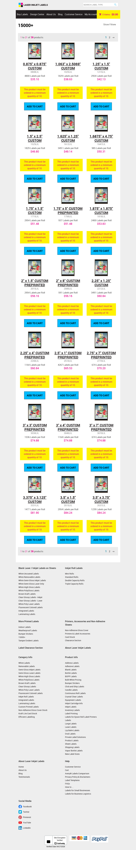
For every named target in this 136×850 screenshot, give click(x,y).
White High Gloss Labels (29, 587)
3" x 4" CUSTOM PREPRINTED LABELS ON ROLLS (68, 429)
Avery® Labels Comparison (77, 773)
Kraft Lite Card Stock (27, 713)
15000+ (21, 637)
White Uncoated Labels (28, 573)
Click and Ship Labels (74, 686)
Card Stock (70, 637)
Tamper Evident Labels (28, 640)
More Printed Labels (28, 621)
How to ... (69, 787)
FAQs (67, 783)
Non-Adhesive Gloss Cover (76, 630)
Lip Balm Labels (72, 730)
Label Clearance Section (30, 647)
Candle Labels (71, 690)
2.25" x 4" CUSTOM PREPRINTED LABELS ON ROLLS (34, 357)
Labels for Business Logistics (78, 793)
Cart (67, 770)
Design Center (37, 14)
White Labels (24, 663)
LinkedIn (27, 828)
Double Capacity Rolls (75, 580)
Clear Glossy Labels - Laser (30, 600)
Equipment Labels (73, 700)
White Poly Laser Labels (29, 604)
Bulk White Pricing (73, 679)
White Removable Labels (29, 577)
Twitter (26, 812)
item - (108, 14)
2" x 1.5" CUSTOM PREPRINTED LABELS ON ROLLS (34, 285)
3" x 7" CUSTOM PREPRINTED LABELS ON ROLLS (101, 429)
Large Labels (70, 723)
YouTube (27, 822)
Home (21, 766)
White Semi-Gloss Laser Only (31, 583)
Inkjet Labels (70, 706)
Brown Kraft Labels (27, 594)
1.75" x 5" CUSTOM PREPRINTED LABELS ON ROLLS (68, 212)
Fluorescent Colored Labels (30, 607)
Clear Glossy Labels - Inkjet (30, 597)
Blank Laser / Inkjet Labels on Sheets (37, 568)
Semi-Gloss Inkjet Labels (29, 669)
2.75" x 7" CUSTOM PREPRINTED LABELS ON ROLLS (101, 357)
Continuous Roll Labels (75, 693)
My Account (91, 14)
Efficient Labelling (26, 717)
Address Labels (72, 663)
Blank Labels (70, 669)
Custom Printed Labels (28, 706)
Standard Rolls (71, 577)
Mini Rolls (69, 573)
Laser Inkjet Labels (33, 5)
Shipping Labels (72, 747)
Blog (60, 14)
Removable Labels (26, 666)
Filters (112, 24)
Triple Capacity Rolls (74, 583)
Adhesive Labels (72, 666)
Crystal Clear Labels (74, 696)
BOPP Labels (71, 676)
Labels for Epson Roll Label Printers (81, 717)
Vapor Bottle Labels (74, 750)
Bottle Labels (71, 673)
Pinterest (27, 817)
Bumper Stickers (25, 633)
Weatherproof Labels (27, 630)
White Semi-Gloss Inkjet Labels (32, 580)
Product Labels (71, 740)
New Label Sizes (72, 754)
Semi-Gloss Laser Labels (29, 673)
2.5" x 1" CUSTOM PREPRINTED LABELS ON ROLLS (68, 357)
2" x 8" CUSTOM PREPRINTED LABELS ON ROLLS (68, 285)
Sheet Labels (70, 743)
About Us (51, 14)
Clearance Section (73, 640)
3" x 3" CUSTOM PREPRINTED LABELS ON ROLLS (34, 429)
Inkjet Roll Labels (74, 568)
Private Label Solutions (75, 737)
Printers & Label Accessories (77, 633)
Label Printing (71, 713)
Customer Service (73, 14)
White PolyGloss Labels (28, 590)
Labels (68, 720)
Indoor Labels (24, 627)
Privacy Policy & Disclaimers (77, 777)
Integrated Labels (26, 610)
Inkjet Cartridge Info (74, 703)
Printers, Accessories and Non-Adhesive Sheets (85, 623)
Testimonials (24, 777)
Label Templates (72, 780)
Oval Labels (70, 733)
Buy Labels (22, 14)
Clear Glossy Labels (27, 686)
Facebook (27, 806)
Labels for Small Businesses (77, 790)
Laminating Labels (26, 614)
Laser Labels (70, 727)
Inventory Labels (72, 710)
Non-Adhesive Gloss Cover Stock (32, 710)
